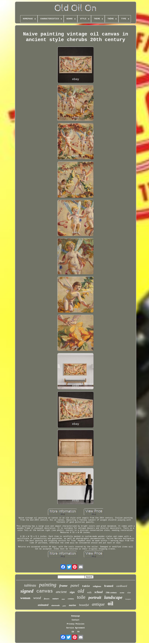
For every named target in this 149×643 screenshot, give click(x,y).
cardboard (121, 586)
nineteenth (55, 605)
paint (64, 606)
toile (81, 597)
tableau (30, 585)
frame (63, 585)
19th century (111, 592)
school (99, 592)
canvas (44, 591)
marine (72, 605)
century (71, 599)
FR (78, 632)
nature (55, 598)
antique (98, 604)
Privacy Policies (75, 624)
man (63, 599)
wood (37, 598)
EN (73, 632)
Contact (75, 620)
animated (43, 604)
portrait (94, 597)
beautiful (84, 604)
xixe (129, 592)
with (89, 592)
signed (26, 591)
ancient (61, 592)
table (86, 586)
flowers (46, 599)
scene (122, 592)
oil (110, 603)
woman (25, 598)
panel (75, 585)
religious (97, 586)
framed (108, 585)
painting (47, 584)
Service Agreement (75, 628)
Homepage (75, 616)
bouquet (128, 599)
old (81, 591)
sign (72, 592)
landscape (113, 597)
